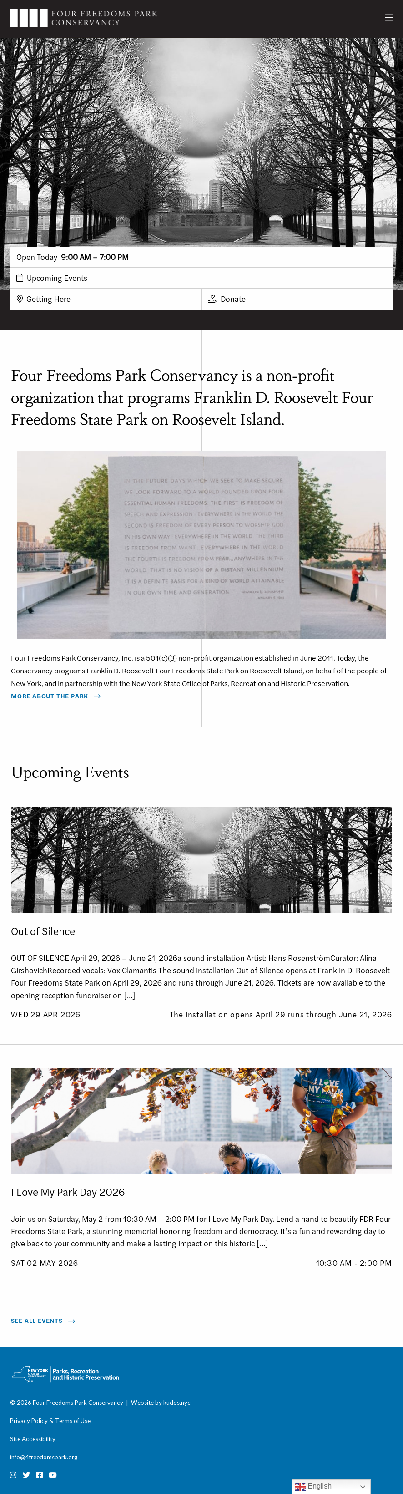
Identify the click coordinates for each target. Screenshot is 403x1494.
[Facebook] (39, 1474)
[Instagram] (13, 1474)
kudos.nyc (177, 1403)
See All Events (37, 1320)
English (313, 1486)
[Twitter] (26, 1474)
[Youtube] (53, 1474)
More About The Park (49, 696)
